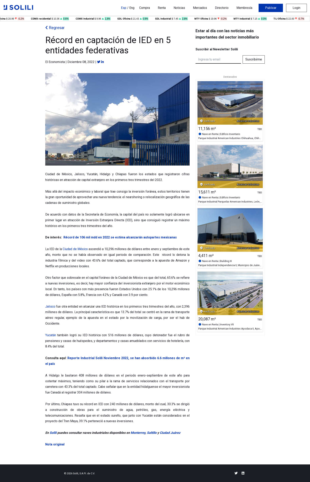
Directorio (222, 8)
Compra (144, 8)
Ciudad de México (75, 249)
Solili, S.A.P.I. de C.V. (84, 473)
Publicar (270, 8)
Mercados (200, 8)
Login (296, 8)
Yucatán (50, 335)
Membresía (244, 8)
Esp (123, 8)
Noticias (179, 8)
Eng (131, 8)
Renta (162, 8)
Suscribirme (253, 59)
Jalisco (50, 306)
